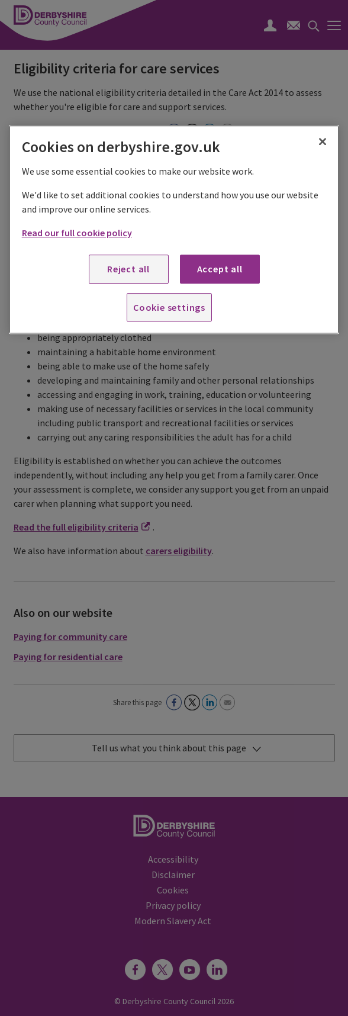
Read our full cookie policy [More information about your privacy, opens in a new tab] (77, 233)
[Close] (323, 142)
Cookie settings (169, 307)
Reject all (128, 269)
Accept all (220, 269)
